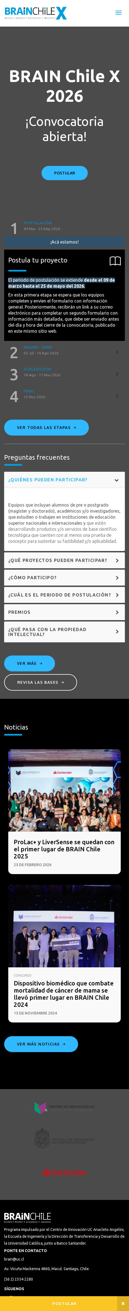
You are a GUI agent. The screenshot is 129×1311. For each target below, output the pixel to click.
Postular (64, 1303)
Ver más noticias (41, 1044)
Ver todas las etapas (46, 427)
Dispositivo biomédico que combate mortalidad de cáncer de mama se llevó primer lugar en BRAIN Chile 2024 (64, 994)
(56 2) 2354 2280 (18, 1279)
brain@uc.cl (14, 1259)
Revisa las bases (40, 682)
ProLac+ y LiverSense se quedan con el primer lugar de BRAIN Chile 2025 (64, 849)
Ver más (29, 663)
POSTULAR (64, 173)
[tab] (64, 228)
